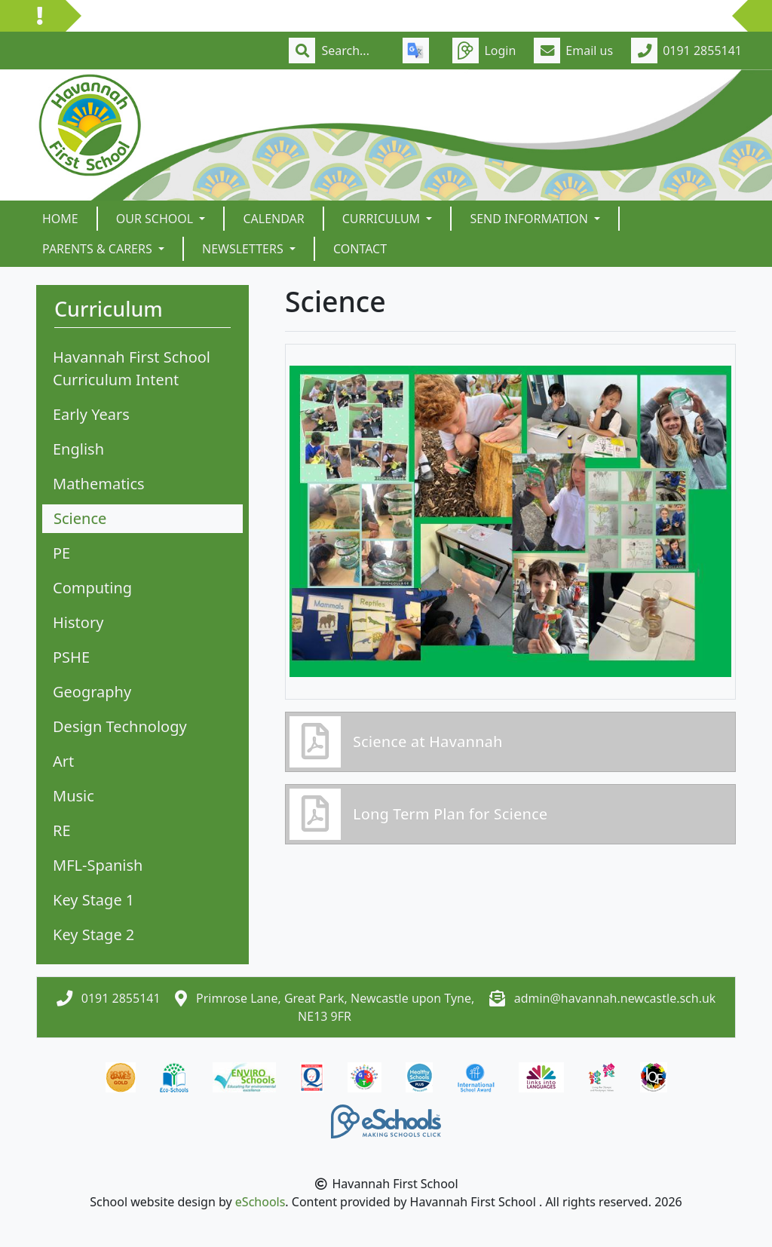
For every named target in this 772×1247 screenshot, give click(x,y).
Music (73, 796)
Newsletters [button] (244, 249)
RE (62, 830)
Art (63, 761)
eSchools (260, 1201)
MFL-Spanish (97, 865)
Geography (92, 692)
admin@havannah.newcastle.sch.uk (615, 998)
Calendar (273, 218)
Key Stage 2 (93, 934)
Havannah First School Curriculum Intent (131, 368)
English (78, 449)
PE (61, 553)
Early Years (91, 414)
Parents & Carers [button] (98, 249)
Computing (92, 588)
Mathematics (99, 483)
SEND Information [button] (530, 218)
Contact (360, 249)
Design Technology (120, 726)
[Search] (353, 50)
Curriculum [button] (383, 218)
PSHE (71, 657)
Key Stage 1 (93, 900)
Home (60, 218)
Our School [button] (156, 218)
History (78, 622)
